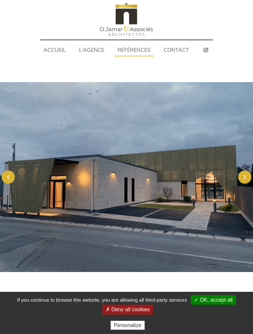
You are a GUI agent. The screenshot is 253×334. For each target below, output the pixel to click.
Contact (176, 49)
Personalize (128, 325)
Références (134, 49)
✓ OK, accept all (213, 300)
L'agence (91, 49)
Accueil (54, 49)
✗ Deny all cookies (128, 309)
